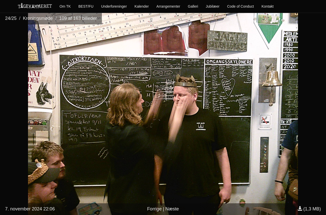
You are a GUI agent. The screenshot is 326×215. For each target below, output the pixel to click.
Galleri (193, 6)
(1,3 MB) (309, 208)
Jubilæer (213, 6)
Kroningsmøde (38, 18)
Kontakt (268, 6)
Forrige (154, 208)
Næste (172, 208)
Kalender (141, 6)
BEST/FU (85, 6)
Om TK (65, 6)
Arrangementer (168, 6)
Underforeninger (114, 6)
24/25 (11, 18)
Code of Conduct (240, 6)
